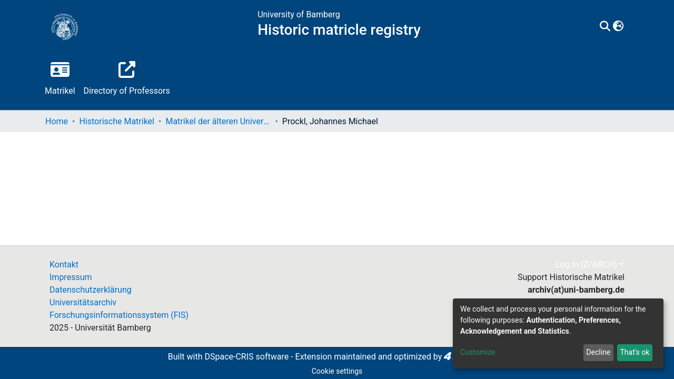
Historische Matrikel (116, 121)
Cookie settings (337, 371)
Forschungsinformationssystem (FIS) (119, 315)
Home (56, 121)
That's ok (634, 352)
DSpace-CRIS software (246, 357)
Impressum (70, 277)
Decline (598, 352)
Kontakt (63, 265)
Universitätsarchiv (82, 302)
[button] (618, 27)
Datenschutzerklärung (90, 290)
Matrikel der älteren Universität (218, 121)
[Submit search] (605, 27)
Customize (477, 352)
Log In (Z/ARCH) (586, 265)
